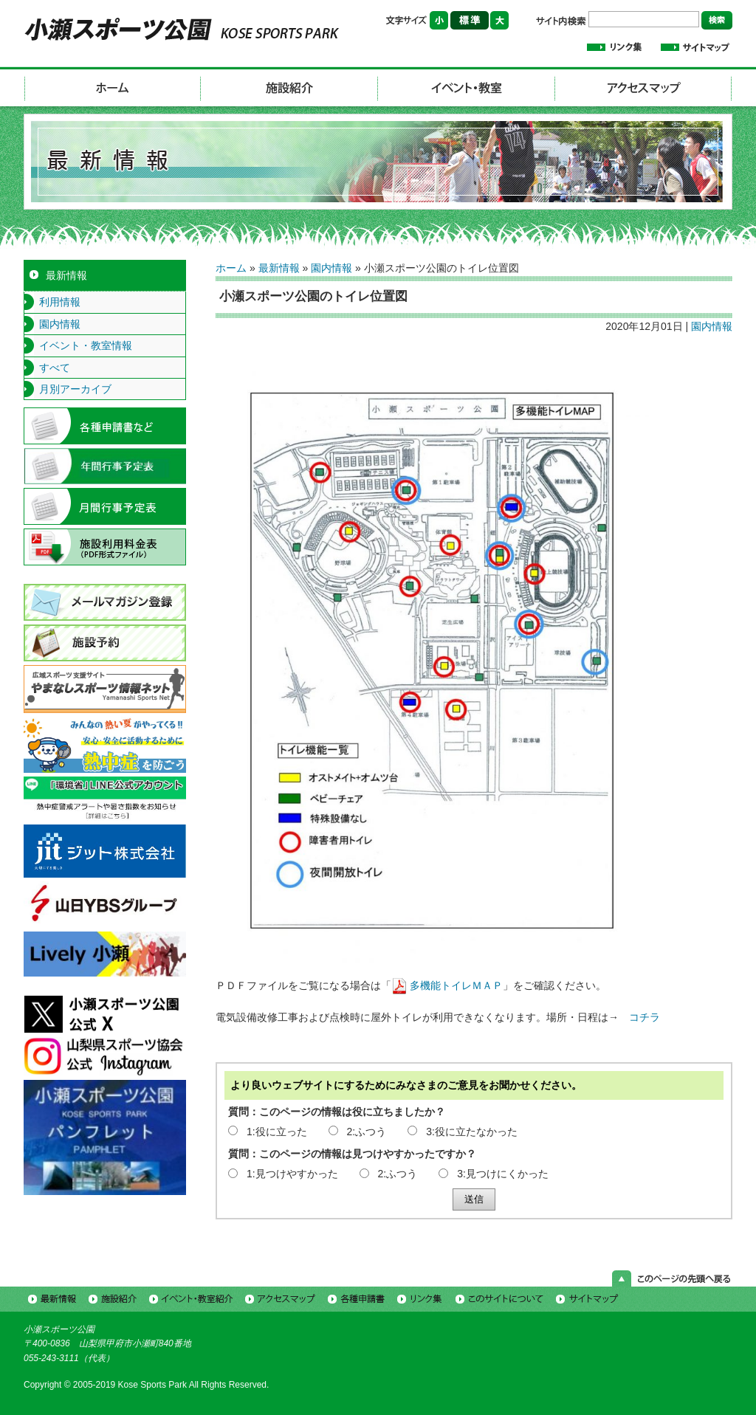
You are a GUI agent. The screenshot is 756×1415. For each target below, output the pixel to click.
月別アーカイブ (75, 389)
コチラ (644, 1017)
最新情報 (279, 268)
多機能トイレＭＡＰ (456, 985)
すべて (54, 367)
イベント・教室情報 (85, 345)
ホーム (231, 268)
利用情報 (59, 302)
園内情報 (331, 268)
